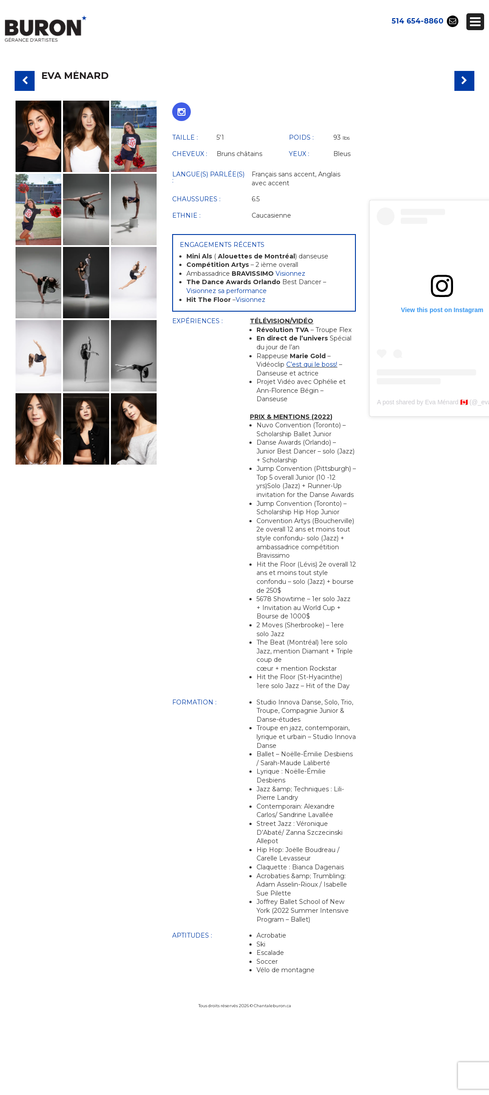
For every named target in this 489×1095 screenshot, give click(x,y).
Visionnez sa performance (226, 291)
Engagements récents (222, 245)
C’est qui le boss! (311, 364)
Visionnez (290, 274)
